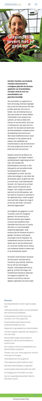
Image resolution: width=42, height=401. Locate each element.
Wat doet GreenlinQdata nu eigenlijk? (18, 366)
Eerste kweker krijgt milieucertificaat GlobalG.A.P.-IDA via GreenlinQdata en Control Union (18, 340)
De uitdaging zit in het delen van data (18, 372)
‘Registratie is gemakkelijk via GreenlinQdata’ (21, 328)
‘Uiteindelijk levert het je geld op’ (16, 359)
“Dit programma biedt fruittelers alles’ (18, 362)
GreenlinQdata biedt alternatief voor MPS (19, 369)
